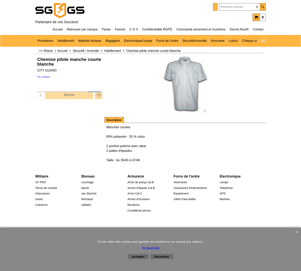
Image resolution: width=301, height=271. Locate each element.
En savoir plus (151, 247)
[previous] (260, 41)
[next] (264, 41)
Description (114, 120)
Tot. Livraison (43, 77)
